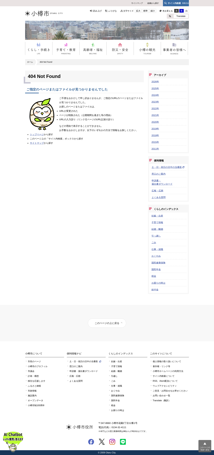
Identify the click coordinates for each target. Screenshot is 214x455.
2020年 (155, 122)
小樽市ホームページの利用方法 (168, 371)
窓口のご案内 (159, 174)
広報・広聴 (157, 190)
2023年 (155, 101)
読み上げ (97, 11)
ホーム (30, 62)
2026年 (155, 81)
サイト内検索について (164, 376)
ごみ (153, 242)
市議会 (31, 371)
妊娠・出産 (157, 215)
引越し (114, 376)
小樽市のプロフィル (37, 366)
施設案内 (32, 395)
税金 (153, 276)
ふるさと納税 (34, 386)
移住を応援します (36, 381)
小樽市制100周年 (36, 405)
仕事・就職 (157, 249)
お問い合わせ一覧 (161, 395)
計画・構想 (33, 376)
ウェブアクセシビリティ (165, 386)
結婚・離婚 (157, 229)
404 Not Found (46, 62)
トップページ (37, 134)
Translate (180, 16)
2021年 (155, 115)
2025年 (155, 88)
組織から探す (153, 3)
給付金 (154, 289)
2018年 (155, 135)
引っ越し (156, 235)
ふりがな (112, 11)
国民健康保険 (158, 262)
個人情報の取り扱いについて (167, 361)
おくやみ (156, 256)
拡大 (138, 11)
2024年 (155, 95)
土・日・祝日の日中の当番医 (168, 167)
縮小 (153, 11)
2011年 (155, 148)
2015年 (155, 142)
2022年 (155, 108)
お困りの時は (158, 283)
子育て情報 (157, 222)
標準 (145, 11)
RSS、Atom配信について (165, 381)
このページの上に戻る (107, 323)
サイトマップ (137, 3)
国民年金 (156, 269)
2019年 (155, 128)
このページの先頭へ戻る (205, 448)
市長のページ (34, 361)
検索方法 (185, 3)
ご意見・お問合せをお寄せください (170, 390)
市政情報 (32, 390)
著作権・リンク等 (161, 366)
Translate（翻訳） (162, 400)
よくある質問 (159, 197)
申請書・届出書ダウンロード (83, 371)
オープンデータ (35, 400)
